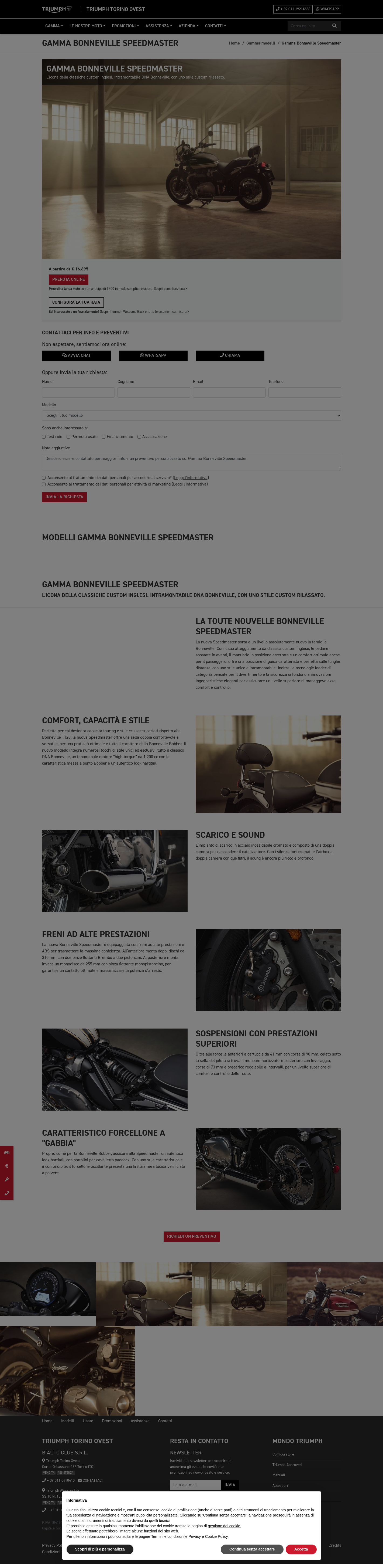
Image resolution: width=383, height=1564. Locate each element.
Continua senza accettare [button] (252, 1549)
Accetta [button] (301, 1549)
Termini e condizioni (167, 1536)
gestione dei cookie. (224, 1526)
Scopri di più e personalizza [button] (100, 1549)
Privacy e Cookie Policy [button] (207, 1536)
